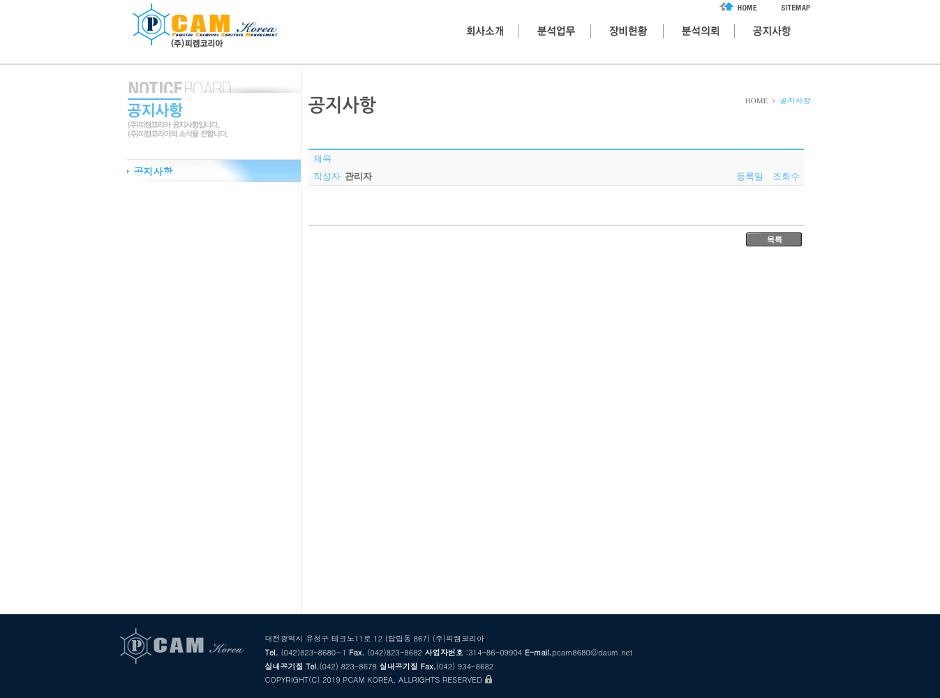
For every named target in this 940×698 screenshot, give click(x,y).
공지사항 (153, 171)
